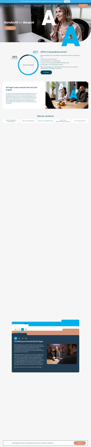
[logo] (10, 6)
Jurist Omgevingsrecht (80, 120)
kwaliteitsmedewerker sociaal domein (11, 121)
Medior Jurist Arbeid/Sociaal (45, 120)
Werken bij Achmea (72, 5)
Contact (62, 5)
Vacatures (47, 5)
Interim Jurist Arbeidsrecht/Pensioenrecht (63, 121)
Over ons (55, 5)
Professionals (27, 5)
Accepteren (80, 443)
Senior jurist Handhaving (28, 120)
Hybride (83, 5)
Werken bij (10, 28)
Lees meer (67, 1)
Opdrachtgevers (38, 5)
